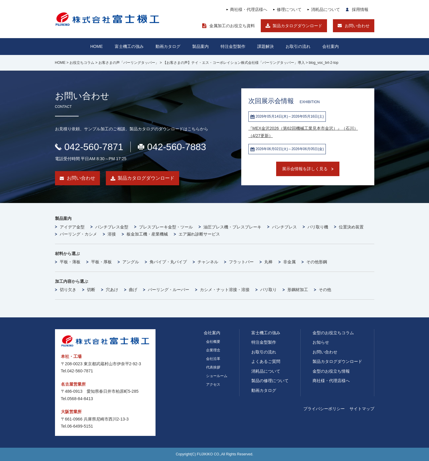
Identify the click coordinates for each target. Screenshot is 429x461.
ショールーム (216, 376)
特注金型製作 (263, 342)
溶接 (112, 234)
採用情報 (360, 9)
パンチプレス (284, 227)
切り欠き (68, 289)
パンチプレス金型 (111, 227)
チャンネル (207, 261)
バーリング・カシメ (78, 234)
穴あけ (112, 289)
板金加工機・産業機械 (147, 234)
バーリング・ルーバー (168, 289)
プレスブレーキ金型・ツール (166, 227)
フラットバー (241, 261)
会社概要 (213, 342)
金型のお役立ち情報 (331, 371)
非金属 (289, 261)
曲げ (133, 289)
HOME (96, 46)
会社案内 (330, 46)
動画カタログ (168, 46)
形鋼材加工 (297, 289)
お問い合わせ (357, 25)
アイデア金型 (72, 227)
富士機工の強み (265, 332)
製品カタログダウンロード (297, 25)
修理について (289, 9)
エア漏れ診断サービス (199, 234)
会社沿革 (213, 359)
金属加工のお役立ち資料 (232, 25)
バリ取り (268, 289)
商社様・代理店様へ (248, 9)
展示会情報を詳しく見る (305, 168)
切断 (91, 289)
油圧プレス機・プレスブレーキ (232, 227)
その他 (325, 289)
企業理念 (213, 350)
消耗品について (325, 9)
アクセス (213, 384)
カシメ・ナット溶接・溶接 (225, 289)
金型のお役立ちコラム (333, 332)
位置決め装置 (351, 227)
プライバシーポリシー (324, 408)
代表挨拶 (213, 367)
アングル (130, 261)
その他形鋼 (316, 261)
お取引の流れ (263, 352)
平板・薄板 (70, 261)
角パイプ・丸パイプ (168, 261)
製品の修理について (270, 380)
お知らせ (321, 342)
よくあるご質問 (265, 361)
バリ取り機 (317, 227)
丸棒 (268, 261)
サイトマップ (361, 408)
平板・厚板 (101, 261)
